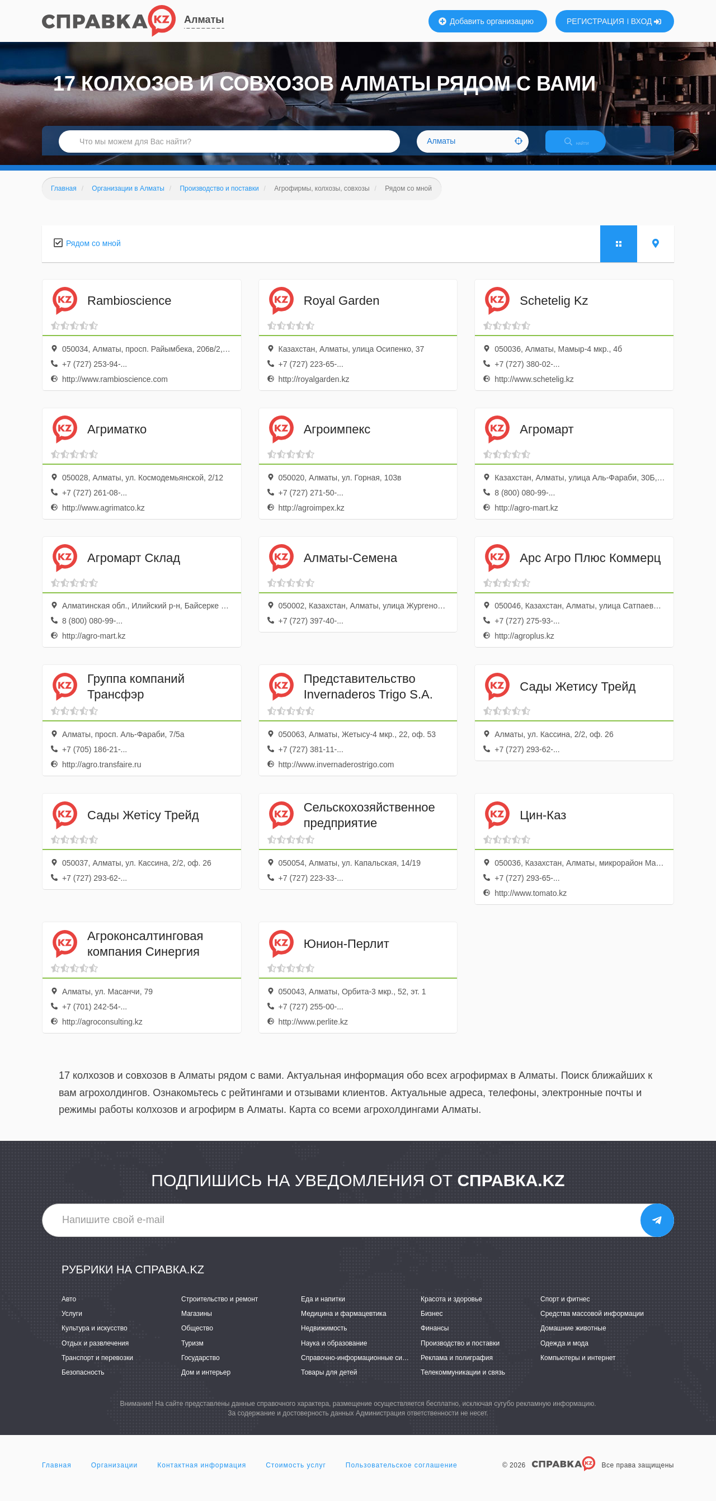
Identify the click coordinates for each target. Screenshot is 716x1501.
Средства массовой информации (592, 1324)
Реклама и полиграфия (457, 1367)
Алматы (204, 19)
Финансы (435, 1338)
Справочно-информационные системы (361, 1367)
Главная (57, 1475)
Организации (114, 1475)
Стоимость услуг (296, 1475)
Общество (197, 1338)
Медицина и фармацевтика (344, 1324)
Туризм (192, 1353)
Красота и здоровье (451, 1309)
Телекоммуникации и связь (463, 1382)
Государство (200, 1367)
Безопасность (83, 1382)
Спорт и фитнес (565, 1309)
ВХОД (646, 21)
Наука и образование (334, 1353)
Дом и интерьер (205, 1382)
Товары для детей (329, 1382)
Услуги (72, 1324)
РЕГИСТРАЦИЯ (595, 21)
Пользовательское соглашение (402, 1475)
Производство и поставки (460, 1353)
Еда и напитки (323, 1309)
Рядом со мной (93, 252)
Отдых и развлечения (95, 1353)
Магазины (196, 1324)
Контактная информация (201, 1475)
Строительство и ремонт (219, 1309)
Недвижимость (324, 1338)
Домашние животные (573, 1338)
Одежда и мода (564, 1353)
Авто (69, 1309)
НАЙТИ (584, 148)
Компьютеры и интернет (578, 1367)
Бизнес (431, 1324)
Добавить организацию (486, 21)
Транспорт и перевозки (97, 1367)
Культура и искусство (95, 1338)
